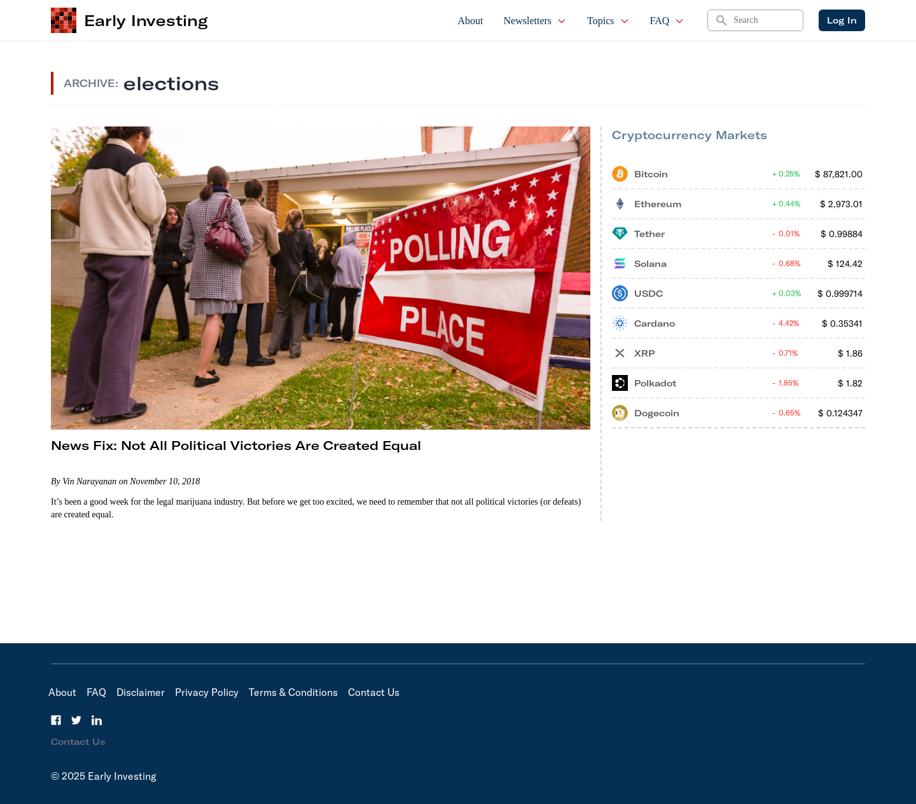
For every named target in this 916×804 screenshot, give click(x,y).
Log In (842, 20)
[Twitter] (76, 720)
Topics (608, 20)
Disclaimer (140, 692)
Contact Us (373, 692)
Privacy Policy (207, 692)
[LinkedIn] (97, 720)
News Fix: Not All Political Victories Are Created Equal (236, 445)
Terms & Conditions (293, 692)
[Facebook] (56, 720)
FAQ (667, 20)
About (470, 20)
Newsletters (535, 20)
